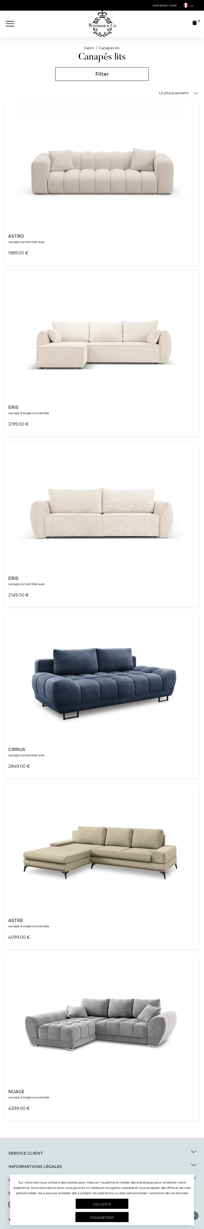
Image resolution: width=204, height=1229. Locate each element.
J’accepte (102, 1204)
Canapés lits (109, 48)
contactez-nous (165, 5)
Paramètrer (102, 1217)
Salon (89, 48)
